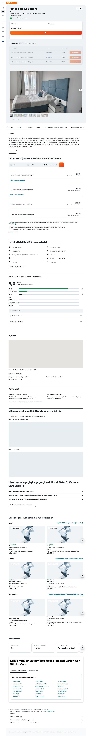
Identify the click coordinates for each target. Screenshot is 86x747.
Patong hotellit (39, 696)
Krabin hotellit (16, 696)
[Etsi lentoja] (3, 8)
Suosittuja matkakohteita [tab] (18, 686)
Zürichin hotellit (62, 696)
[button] (3, 3)
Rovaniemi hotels (39, 711)
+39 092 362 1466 (15, 15)
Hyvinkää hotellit (17, 704)
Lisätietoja (13, 239)
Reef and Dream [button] (51, 632)
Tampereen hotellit (63, 699)
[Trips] (3, 36)
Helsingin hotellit (17, 706)
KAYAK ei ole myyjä (46, 732)
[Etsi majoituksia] (3, 12)
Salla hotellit (61, 701)
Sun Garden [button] (50, 561)
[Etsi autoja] (3, 15)
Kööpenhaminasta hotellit (42, 701)
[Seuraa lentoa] (3, 28)
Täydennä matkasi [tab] (34, 686)
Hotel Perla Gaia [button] (51, 597)
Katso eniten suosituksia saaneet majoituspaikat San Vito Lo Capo (66, 610)
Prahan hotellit (39, 706)
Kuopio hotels (61, 711)
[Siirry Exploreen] (3, 24)
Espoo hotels (61, 709)
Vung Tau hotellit (17, 699)
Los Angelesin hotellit (41, 699)
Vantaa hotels (38, 709)
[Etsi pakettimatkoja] (3, 19)
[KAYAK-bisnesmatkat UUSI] (3, 31)
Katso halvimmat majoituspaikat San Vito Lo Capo (69, 573)
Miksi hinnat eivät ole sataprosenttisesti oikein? (46, 738)
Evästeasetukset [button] (13, 247)
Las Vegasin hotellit (18, 701)
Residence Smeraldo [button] (15, 597)
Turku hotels (16, 711)
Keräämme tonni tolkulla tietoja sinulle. (46, 735)
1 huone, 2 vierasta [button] (16, 28)
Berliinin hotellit (62, 706)
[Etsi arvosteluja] (47, 326)
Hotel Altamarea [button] (14, 561)
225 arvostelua (21, 18)
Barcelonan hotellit (63, 704)
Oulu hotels (16, 709)
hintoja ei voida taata (49, 726)
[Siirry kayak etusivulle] (11, 3)
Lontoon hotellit (39, 704)
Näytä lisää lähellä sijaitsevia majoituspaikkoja (70, 538)
